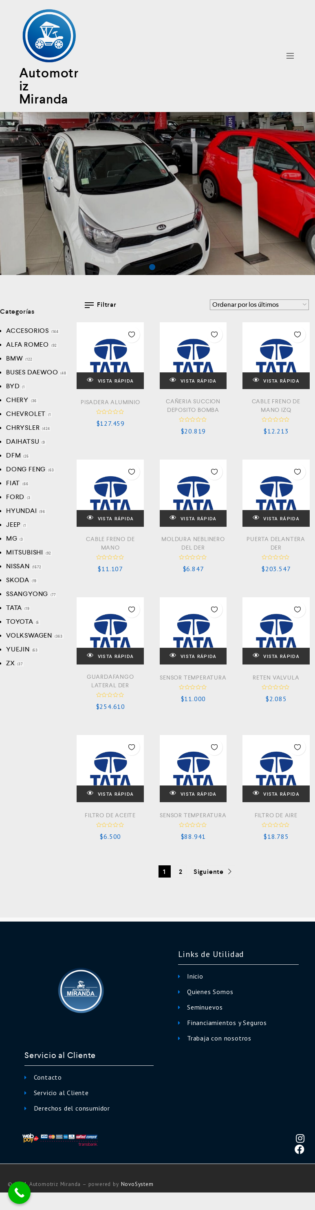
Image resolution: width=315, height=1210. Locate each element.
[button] (152, 267)
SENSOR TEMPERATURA (193, 677)
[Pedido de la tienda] (259, 304)
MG (12, 538)
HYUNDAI (21, 510)
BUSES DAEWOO (32, 372)
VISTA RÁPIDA (110, 380)
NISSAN (18, 566)
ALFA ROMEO (27, 344)
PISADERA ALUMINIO (110, 402)
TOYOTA (19, 621)
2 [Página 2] (181, 871)
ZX (10, 663)
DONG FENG (26, 469)
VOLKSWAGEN (29, 635)
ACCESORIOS (27, 330)
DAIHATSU (22, 441)
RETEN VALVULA (276, 677)
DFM (13, 455)
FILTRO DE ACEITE (110, 815)
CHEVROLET (26, 413)
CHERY (17, 400)
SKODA (17, 580)
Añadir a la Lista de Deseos (131, 334)
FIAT (13, 483)
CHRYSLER (23, 427)
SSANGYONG (27, 594)
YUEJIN (18, 649)
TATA (14, 607)
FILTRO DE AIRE (276, 815)
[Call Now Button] (19, 1192)
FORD (15, 497)
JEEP (13, 524)
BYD (13, 386)
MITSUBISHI (24, 552)
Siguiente (213, 871)
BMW (14, 358)
